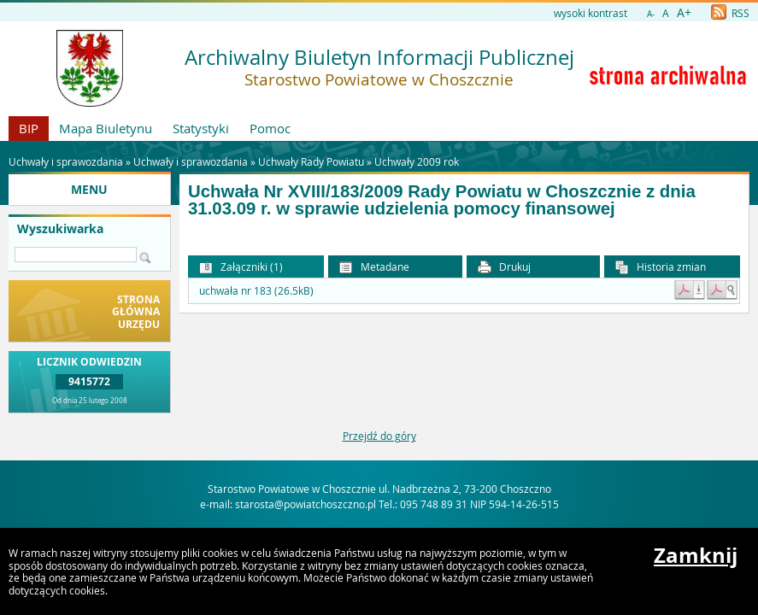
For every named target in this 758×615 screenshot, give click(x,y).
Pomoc (270, 128)
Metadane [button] (374, 267)
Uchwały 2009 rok (416, 161)
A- (651, 14)
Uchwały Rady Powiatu (311, 161)
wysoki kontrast (590, 13)
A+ (684, 12)
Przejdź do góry (379, 435)
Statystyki (201, 128)
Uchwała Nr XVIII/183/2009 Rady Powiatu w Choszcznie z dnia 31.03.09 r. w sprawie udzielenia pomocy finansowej (442, 200)
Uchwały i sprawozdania (190, 161)
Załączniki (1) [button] (241, 267)
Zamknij (695, 555)
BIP (28, 128)
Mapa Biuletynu (105, 128)
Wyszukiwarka (60, 229)
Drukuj (504, 267)
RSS (730, 13)
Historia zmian (660, 267)
